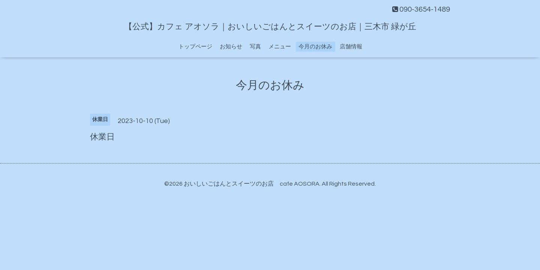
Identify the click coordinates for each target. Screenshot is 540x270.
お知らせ (231, 47)
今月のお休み (315, 47)
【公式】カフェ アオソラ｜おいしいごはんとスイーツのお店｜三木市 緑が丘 (270, 26)
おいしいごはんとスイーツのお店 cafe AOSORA (252, 184)
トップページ (195, 47)
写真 (255, 47)
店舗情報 (351, 47)
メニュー (279, 47)
